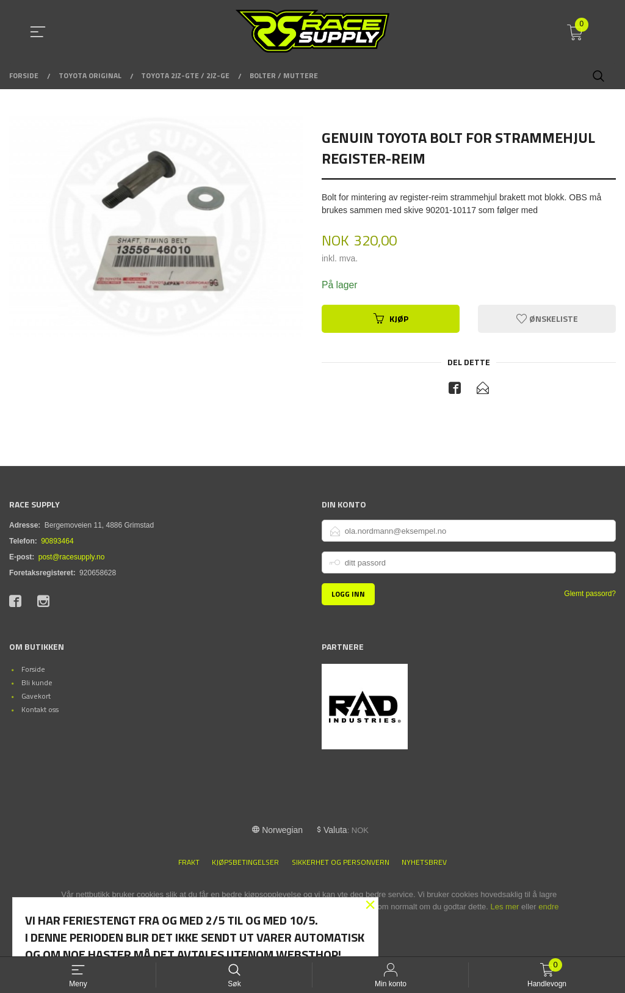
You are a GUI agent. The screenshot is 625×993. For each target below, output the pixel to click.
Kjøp (391, 318)
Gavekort (36, 696)
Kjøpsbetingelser (245, 862)
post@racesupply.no (71, 557)
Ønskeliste (547, 318)
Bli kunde (36, 683)
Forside (33, 669)
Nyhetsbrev (424, 862)
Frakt (189, 862)
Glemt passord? (590, 594)
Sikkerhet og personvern (340, 862)
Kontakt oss (40, 710)
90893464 (57, 541)
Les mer (504, 907)
